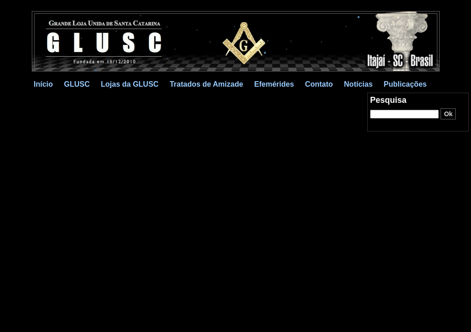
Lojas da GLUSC (130, 84)
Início (43, 84)
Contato (319, 84)
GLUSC (77, 84)
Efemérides (274, 84)
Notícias (358, 84)
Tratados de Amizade (206, 84)
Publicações (405, 84)
